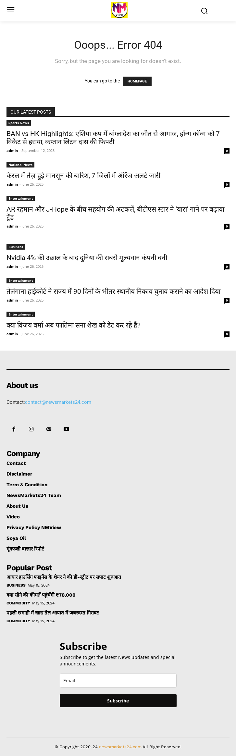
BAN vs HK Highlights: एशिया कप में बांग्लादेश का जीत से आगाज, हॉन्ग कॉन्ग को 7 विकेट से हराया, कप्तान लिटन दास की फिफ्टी (113, 138)
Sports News (18, 122)
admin (12, 150)
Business (15, 246)
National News (20, 164)
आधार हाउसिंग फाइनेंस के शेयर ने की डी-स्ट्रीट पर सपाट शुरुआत (63, 577)
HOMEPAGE (137, 81)
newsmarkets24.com (120, 746)
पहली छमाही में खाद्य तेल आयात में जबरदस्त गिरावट (52, 613)
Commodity (18, 603)
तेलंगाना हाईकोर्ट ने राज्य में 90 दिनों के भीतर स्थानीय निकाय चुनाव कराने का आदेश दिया (113, 291)
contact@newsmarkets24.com (58, 402)
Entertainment (20, 198)
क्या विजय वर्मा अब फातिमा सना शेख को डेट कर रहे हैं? (73, 325)
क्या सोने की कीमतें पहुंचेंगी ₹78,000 (41, 595)
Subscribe (118, 701)
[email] (118, 681)
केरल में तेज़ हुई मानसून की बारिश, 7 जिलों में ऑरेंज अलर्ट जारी (83, 176)
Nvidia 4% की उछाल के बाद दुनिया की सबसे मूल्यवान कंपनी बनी (86, 258)
